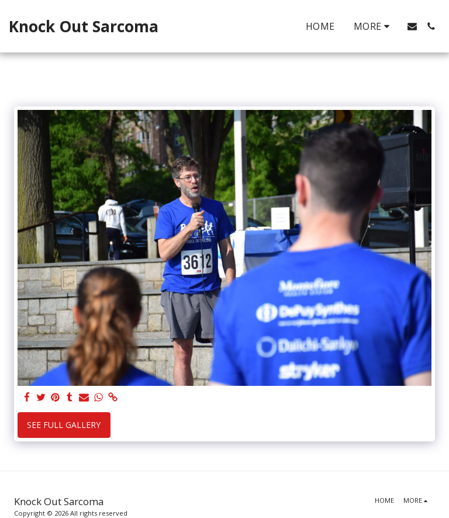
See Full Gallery (64, 424)
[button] (412, 26)
